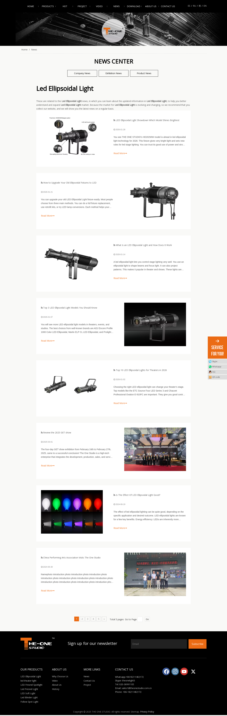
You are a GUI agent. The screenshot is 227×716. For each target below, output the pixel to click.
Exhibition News (113, 73)
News (86, 677)
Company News (82, 73)
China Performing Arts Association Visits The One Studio (72, 558)
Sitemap (135, 712)
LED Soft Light (27, 694)
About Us (56, 685)
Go (147, 620)
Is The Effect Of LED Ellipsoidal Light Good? (138, 495)
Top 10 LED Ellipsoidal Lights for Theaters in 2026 (141, 370)
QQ (213, 371)
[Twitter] (193, 672)
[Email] (159, 645)
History (55, 690)
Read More (120, 153)
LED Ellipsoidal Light (30, 677)
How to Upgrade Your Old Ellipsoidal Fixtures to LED (70, 182)
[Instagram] (175, 672)
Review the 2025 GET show (57, 433)
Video (55, 681)
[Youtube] (184, 672)
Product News (144, 73)
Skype (214, 361)
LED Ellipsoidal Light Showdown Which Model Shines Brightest (147, 120)
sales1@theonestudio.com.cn (137, 689)
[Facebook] (166, 672)
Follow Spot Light (29, 702)
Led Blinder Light (29, 698)
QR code (218, 377)
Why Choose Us (60, 677)
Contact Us (89, 681)
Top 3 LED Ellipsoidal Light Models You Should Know (70, 307)
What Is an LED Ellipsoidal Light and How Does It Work (144, 245)
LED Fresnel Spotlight (31, 685)
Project (87, 685)
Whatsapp (216, 366)
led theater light (28, 681)
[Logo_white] (37, 645)
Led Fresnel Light (29, 690)
